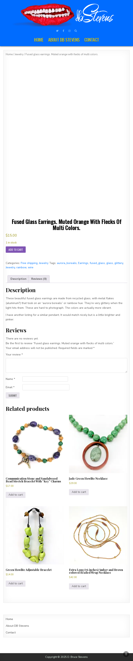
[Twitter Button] (57, 31)
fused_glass (97, 263)
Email (10, 387)
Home (38, 39)
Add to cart (15, 249)
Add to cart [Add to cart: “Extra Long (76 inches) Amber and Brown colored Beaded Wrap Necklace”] (79, 586)
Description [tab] (18, 279)
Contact (91, 39)
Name (10, 379)
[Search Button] (75, 31)
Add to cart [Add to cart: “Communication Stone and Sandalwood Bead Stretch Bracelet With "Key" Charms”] (15, 495)
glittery (118, 263)
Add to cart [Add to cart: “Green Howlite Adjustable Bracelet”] (15, 583)
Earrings (83, 263)
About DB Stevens (64, 39)
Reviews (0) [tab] (39, 279)
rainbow (21, 267)
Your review (14, 354)
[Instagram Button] (69, 31)
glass (109, 263)
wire (30, 267)
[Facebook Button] (63, 31)
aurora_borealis (67, 263)
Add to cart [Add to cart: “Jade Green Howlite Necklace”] (79, 492)
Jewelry (19, 54)
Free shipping (29, 263)
